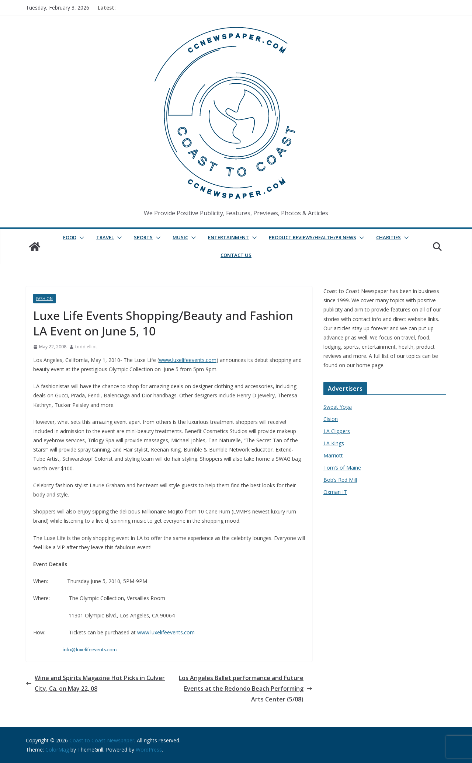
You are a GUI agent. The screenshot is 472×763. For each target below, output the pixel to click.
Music (180, 237)
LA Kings (333, 443)
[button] (80, 238)
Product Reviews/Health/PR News (312, 237)
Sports (143, 237)
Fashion (44, 298)
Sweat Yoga (337, 406)
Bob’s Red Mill (340, 479)
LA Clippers (336, 431)
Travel (105, 237)
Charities (388, 237)
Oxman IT (335, 491)
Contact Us (236, 255)
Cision (330, 418)
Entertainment (228, 237)
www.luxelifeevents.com (187, 359)
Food (69, 237)
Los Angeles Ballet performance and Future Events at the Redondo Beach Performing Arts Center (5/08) (245, 688)
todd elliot (86, 347)
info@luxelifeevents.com (90, 649)
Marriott (333, 455)
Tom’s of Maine (342, 467)
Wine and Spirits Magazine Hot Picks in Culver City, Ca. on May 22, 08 (95, 683)
